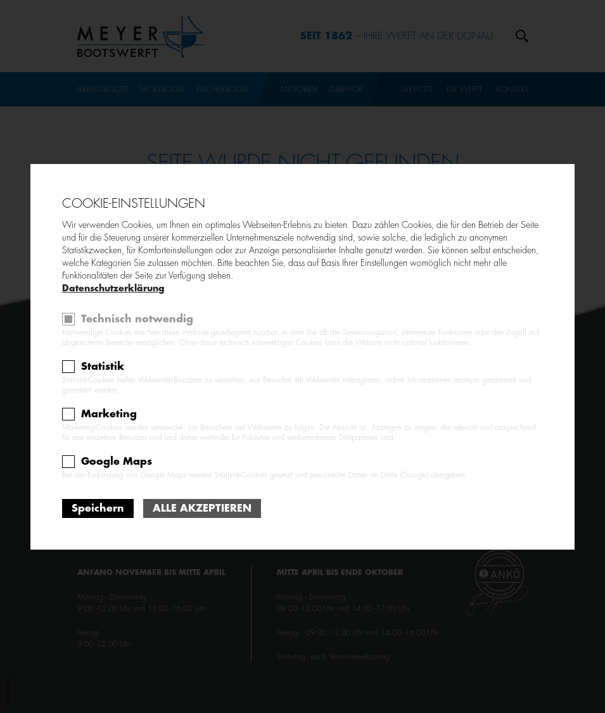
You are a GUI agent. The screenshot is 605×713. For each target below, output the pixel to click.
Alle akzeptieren (202, 508)
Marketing (109, 414)
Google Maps (116, 462)
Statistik (102, 367)
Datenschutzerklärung (113, 288)
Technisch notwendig (137, 319)
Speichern (98, 508)
